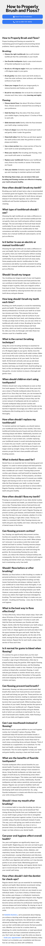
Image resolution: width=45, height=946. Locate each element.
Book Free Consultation (22, 17)
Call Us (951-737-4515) (22, 22)
